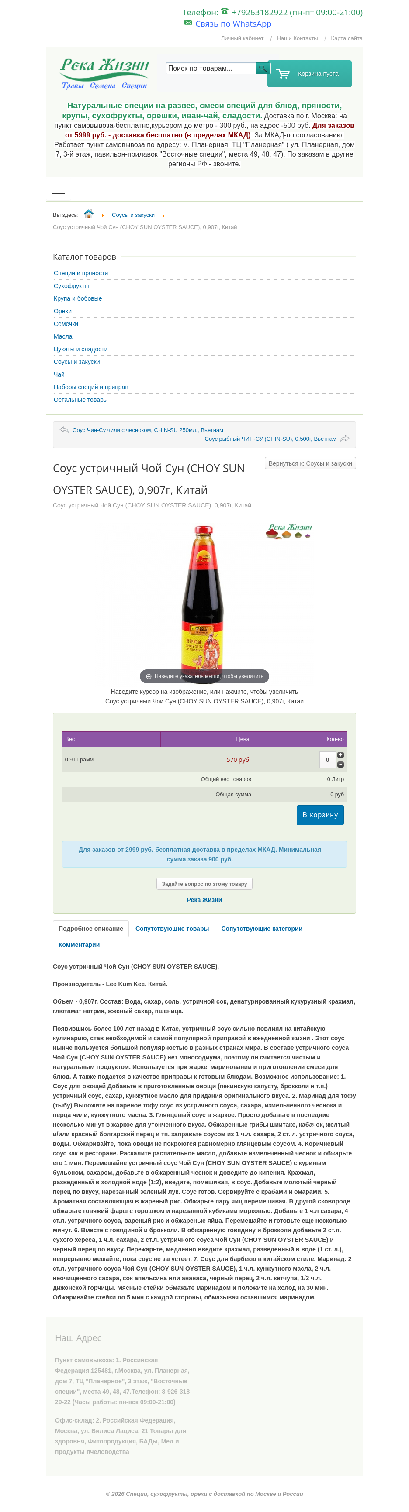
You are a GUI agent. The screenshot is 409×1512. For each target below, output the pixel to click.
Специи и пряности (81, 273)
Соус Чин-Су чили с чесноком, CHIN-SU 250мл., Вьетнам (148, 430)
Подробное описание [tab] (91, 928)
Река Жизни (204, 899)
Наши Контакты (297, 38)
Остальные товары (81, 399)
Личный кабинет (242, 38)
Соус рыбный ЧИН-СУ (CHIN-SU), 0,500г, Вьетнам (270, 438)
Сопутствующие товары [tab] (172, 928)
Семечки (66, 323)
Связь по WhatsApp (228, 23)
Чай (59, 374)
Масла (63, 336)
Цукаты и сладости (80, 349)
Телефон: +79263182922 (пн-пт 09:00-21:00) (272, 12)
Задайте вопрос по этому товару (204, 884)
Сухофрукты (71, 285)
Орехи (63, 311)
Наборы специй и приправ (91, 387)
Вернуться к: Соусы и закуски (310, 463)
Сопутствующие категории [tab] (261, 928)
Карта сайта (347, 38)
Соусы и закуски (77, 361)
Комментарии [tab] (79, 944)
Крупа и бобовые (78, 298)
